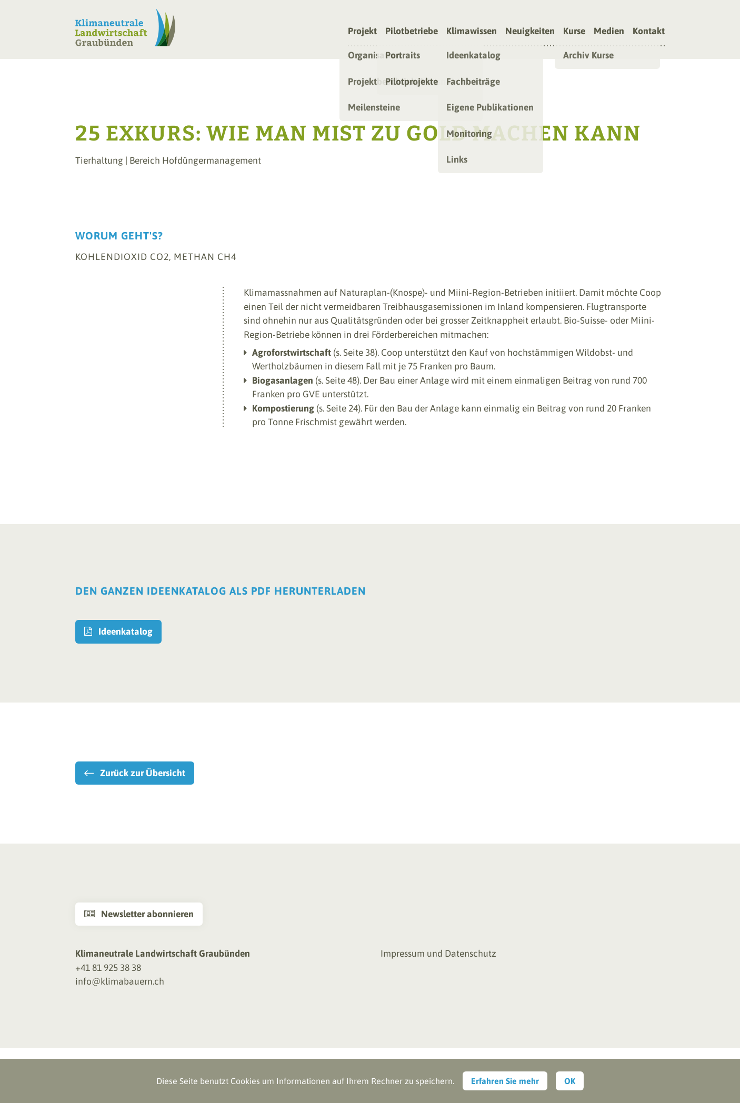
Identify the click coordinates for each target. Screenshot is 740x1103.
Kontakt (649, 31)
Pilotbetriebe (411, 31)
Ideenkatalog (118, 631)
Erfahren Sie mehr (505, 1081)
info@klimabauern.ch (119, 981)
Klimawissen (471, 31)
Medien (609, 31)
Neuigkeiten (530, 31)
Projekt (362, 31)
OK (569, 1081)
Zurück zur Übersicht (142, 773)
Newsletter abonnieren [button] (139, 914)
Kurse (574, 31)
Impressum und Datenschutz (438, 953)
